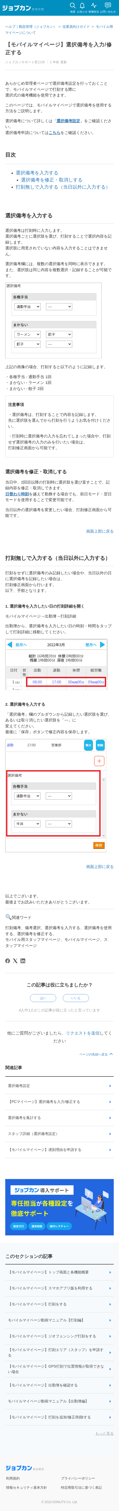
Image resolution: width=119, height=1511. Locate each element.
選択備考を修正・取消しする (51, 180)
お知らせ (82, 11)
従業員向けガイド (76, 27)
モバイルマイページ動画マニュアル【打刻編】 (46, 1320)
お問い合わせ (108, 11)
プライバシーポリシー (78, 1478)
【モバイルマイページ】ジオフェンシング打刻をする (52, 1336)
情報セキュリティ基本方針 (26, 1487)
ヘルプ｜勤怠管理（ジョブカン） (30, 27)
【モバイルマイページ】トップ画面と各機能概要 (48, 1272)
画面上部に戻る (100, 531)
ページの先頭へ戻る (96, 1054)
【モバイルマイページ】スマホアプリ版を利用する (50, 1288)
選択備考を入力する (37, 172)
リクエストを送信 (83, 1033)
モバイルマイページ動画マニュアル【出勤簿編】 (48, 1401)
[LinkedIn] (22, 960)
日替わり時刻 (17, 494)
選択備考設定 (68, 121)
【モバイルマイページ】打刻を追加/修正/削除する (49, 1417)
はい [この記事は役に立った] (43, 998)
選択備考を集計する (24, 1118)
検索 (72, 11)
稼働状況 (94, 11)
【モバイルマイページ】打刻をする (37, 1304)
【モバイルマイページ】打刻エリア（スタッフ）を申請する (56, 1352)
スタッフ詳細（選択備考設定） (33, 1134)
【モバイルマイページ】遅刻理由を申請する (44, 1150)
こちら (54, 132)
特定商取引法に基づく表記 (81, 1487)
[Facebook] (7, 960)
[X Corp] (15, 960)
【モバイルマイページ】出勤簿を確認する (43, 1385)
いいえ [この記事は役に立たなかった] (76, 998)
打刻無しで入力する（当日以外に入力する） (63, 187)
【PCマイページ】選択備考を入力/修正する (44, 1102)
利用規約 (13, 1478)
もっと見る (104, 1433)
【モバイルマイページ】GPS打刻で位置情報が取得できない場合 (56, 1369)
